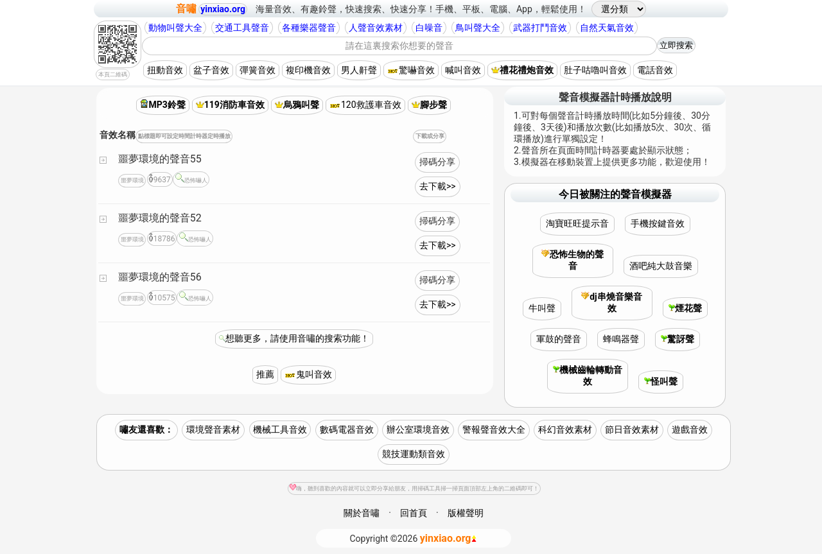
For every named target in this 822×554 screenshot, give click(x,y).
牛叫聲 (542, 308)
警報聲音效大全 (493, 429)
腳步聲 (429, 105)
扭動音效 (165, 70)
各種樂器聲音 (309, 27)
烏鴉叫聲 (297, 105)
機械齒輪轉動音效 (587, 375)
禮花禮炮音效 (522, 70)
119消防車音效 (230, 105)
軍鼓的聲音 (558, 339)
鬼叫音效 (308, 374)
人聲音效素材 (376, 27)
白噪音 (428, 27)
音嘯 (186, 9)
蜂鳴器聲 (621, 339)
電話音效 (655, 70)
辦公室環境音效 (418, 429)
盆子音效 (211, 70)
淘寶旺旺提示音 (577, 223)
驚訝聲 (677, 339)
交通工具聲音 (242, 27)
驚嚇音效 (411, 70)
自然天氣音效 (607, 27)
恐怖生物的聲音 (572, 260)
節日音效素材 (632, 429)
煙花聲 (685, 308)
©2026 (414, 538)
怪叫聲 (661, 381)
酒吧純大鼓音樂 (660, 266)
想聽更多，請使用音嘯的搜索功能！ (297, 338)
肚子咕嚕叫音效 (595, 70)
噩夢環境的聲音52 (160, 218)
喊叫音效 (463, 70)
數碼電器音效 (347, 429)
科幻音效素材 (565, 429)
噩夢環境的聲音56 (160, 277)
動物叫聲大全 (175, 27)
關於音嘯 (362, 513)
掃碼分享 (437, 162)
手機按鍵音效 (658, 223)
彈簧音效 (257, 70)
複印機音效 (308, 70)
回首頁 (413, 513)
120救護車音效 (365, 105)
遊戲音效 (690, 429)
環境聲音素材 (213, 429)
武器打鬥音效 (540, 27)
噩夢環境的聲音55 (160, 159)
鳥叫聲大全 (477, 27)
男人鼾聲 (359, 70)
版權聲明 (466, 513)
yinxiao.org (222, 9)
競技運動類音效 (413, 454)
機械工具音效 (280, 429)
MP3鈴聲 (162, 105)
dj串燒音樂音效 (611, 302)
